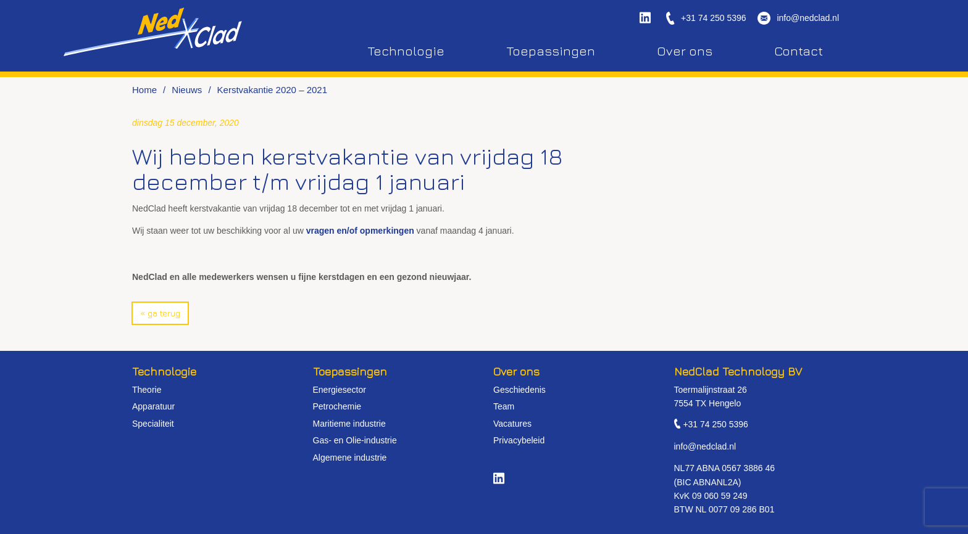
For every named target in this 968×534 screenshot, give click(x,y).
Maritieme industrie (349, 424)
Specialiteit (153, 424)
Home (144, 89)
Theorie (146, 390)
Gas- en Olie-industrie (355, 440)
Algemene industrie (350, 457)
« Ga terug (160, 313)
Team (503, 406)
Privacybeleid (518, 440)
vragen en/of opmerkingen (360, 231)
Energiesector (339, 390)
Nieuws (187, 89)
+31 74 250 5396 (713, 18)
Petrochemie (337, 406)
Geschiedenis (519, 390)
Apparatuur (153, 406)
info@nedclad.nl (808, 18)
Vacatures (512, 424)
